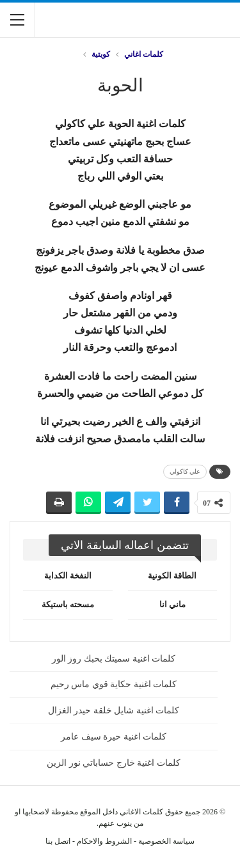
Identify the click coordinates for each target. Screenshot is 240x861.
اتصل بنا (57, 841)
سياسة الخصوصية (166, 841)
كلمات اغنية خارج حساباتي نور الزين (113, 763)
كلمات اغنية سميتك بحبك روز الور (114, 658)
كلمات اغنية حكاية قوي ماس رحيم (114, 684)
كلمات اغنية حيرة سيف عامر (113, 736)
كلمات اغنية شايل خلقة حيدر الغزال (114, 710)
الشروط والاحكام (104, 841)
